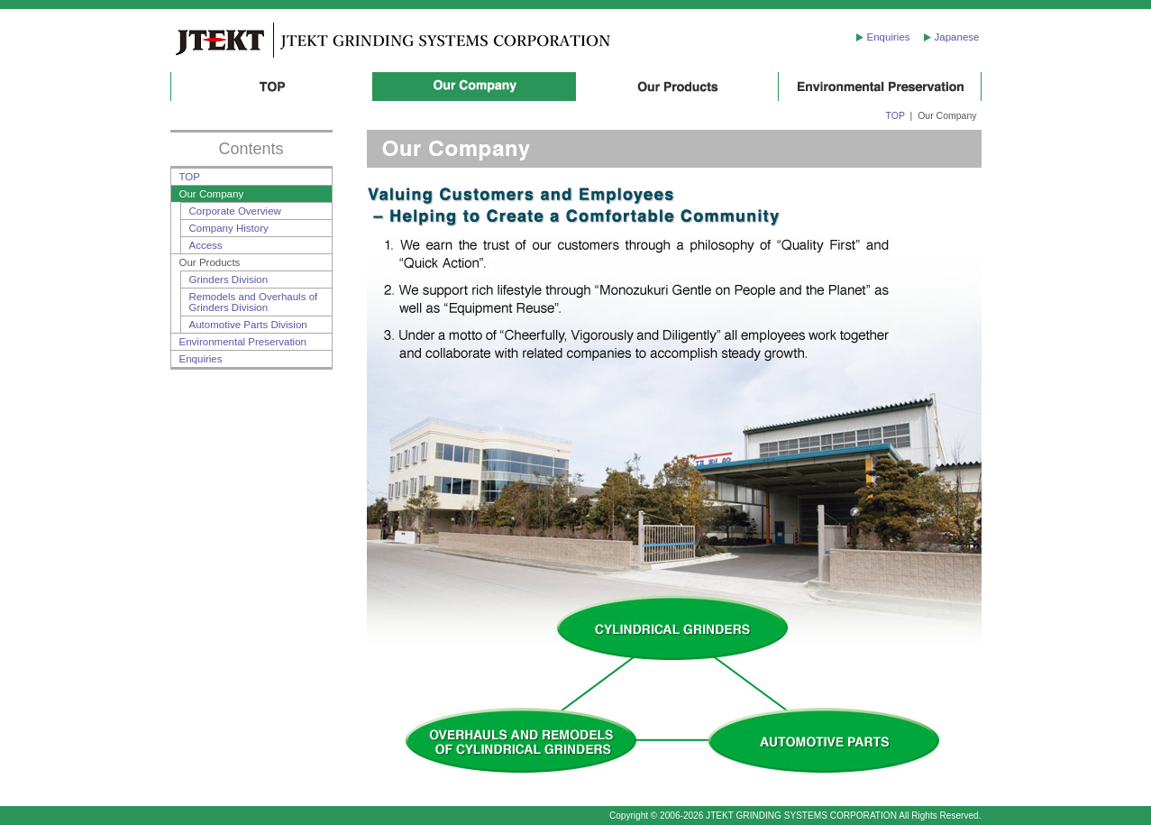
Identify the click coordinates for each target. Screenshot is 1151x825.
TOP (271, 86)
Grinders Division (229, 279)
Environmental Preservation (880, 86)
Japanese (957, 37)
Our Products (677, 86)
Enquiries (888, 37)
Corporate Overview (235, 211)
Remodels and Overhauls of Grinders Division (253, 302)
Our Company (474, 86)
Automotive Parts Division (248, 324)
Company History (229, 228)
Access (206, 245)
